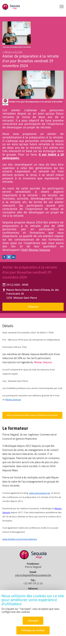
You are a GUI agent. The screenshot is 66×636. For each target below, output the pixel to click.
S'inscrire (33, 306)
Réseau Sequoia (43, 362)
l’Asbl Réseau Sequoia (35, 250)
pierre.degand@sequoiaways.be (33, 575)
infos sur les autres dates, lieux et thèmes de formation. (32, 415)
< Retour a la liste (12, 52)
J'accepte (33, 623)
